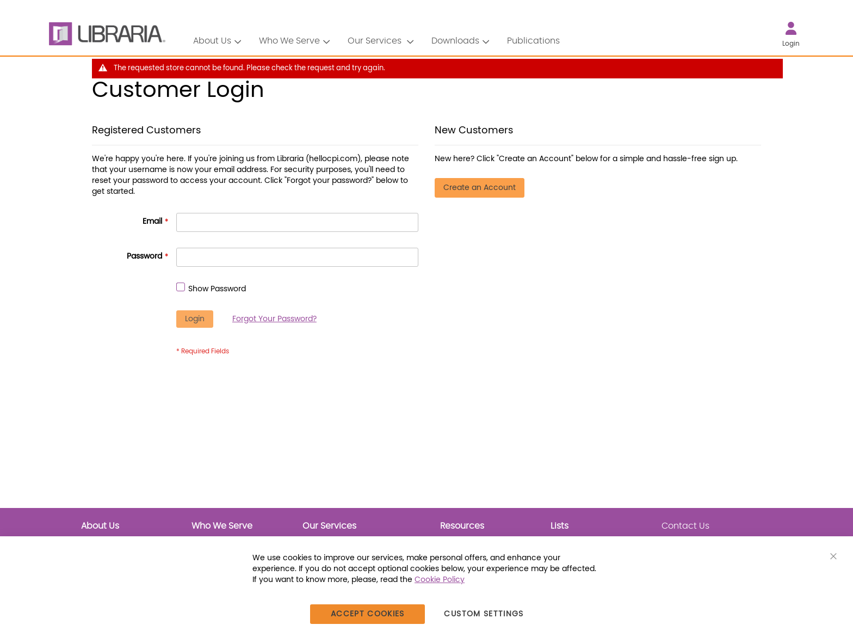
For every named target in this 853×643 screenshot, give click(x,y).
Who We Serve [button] (289, 40)
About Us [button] (212, 40)
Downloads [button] (455, 40)
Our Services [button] (376, 40)
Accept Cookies (368, 614)
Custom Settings (483, 614)
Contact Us (685, 526)
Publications (533, 40)
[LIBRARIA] (105, 34)
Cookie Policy (440, 580)
